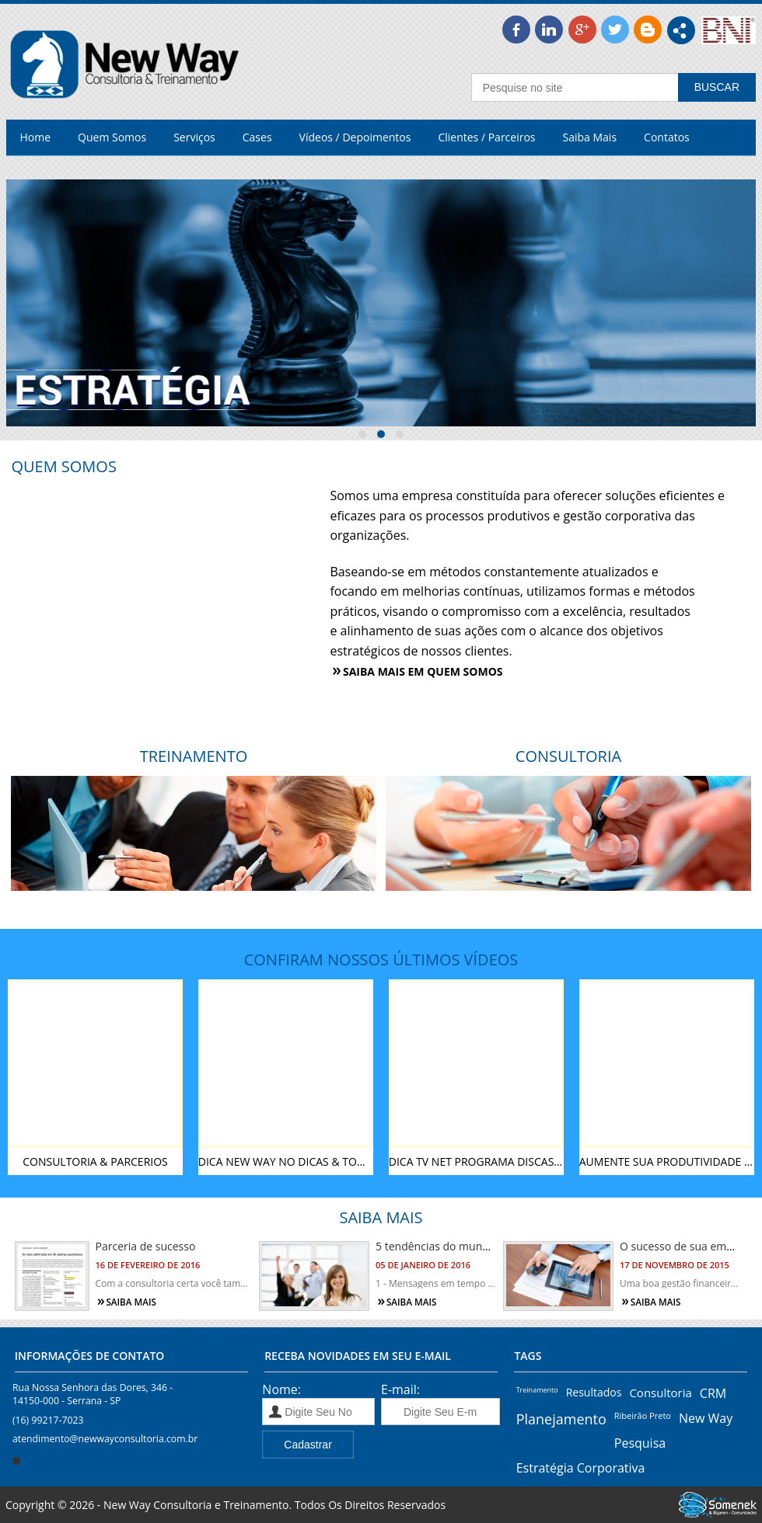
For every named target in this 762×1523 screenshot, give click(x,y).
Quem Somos (112, 137)
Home (35, 137)
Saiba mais (131, 1302)
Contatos (667, 137)
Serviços (194, 137)
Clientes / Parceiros (486, 137)
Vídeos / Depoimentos (355, 137)
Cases (257, 137)
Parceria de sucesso (146, 1246)
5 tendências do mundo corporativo (466, 1246)
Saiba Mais (590, 137)
